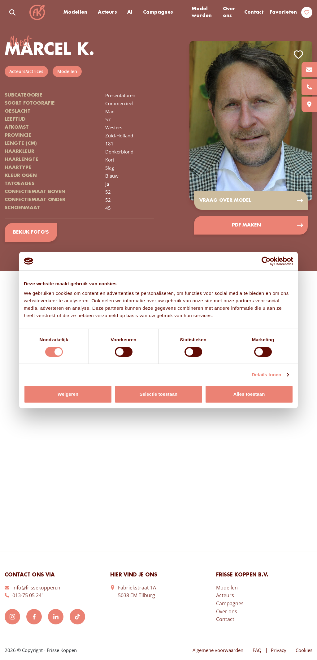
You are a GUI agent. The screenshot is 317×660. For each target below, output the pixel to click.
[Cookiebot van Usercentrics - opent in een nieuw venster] (266, 261)
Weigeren (68, 394)
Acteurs (107, 12)
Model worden (202, 12)
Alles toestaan (249, 394)
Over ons (229, 12)
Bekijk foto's (31, 232)
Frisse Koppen (37, 12)
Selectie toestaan (159, 394)
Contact (253, 12)
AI (129, 12)
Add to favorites (298, 54)
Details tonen (266, 374)
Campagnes (158, 12)
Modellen (75, 12)
